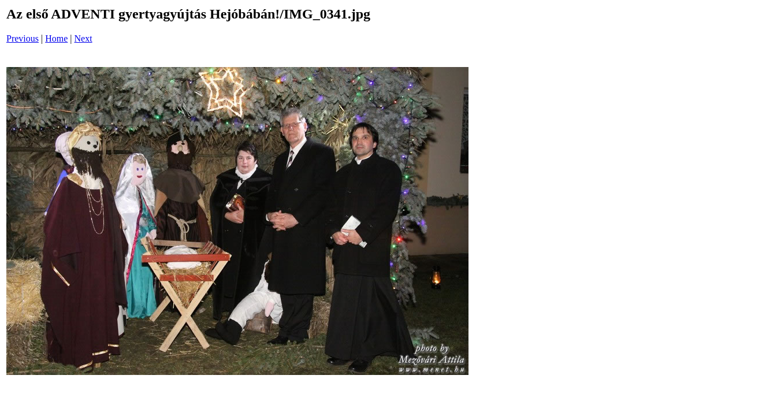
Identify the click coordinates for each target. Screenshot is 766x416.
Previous (22, 38)
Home (56, 38)
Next (83, 38)
